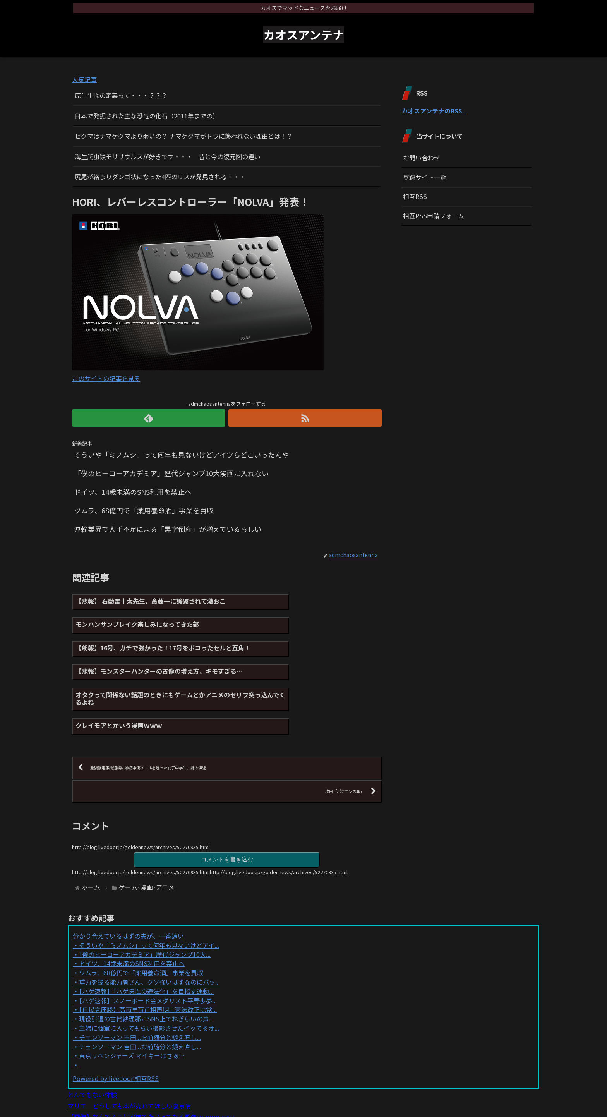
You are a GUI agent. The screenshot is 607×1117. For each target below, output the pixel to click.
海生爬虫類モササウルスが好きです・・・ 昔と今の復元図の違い (168, 156)
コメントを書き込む (227, 811)
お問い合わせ (421, 157)
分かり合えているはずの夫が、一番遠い (128, 887)
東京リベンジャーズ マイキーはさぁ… (132, 1007)
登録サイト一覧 (424, 177)
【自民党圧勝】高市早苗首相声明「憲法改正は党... (148, 961)
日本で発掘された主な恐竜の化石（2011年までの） (147, 115)
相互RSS (415, 196)
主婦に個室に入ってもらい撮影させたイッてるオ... (149, 980)
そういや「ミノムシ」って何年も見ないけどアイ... (149, 897)
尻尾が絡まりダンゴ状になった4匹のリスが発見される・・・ (160, 176)
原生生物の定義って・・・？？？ (121, 95)
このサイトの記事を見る (106, 378)
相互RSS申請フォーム (433, 215)
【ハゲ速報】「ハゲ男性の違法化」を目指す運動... (146, 943)
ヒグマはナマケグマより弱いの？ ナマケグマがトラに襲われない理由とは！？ (184, 136)
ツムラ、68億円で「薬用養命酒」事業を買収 (141, 924)
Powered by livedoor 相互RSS (116, 1030)
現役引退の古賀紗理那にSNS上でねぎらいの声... (146, 970)
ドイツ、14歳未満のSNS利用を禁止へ (132, 915)
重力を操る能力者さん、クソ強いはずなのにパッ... (149, 934)
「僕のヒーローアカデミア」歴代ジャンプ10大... (145, 906)
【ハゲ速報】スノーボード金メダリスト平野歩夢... (148, 952)
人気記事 (84, 79)
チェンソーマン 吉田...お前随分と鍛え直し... (140, 989)
